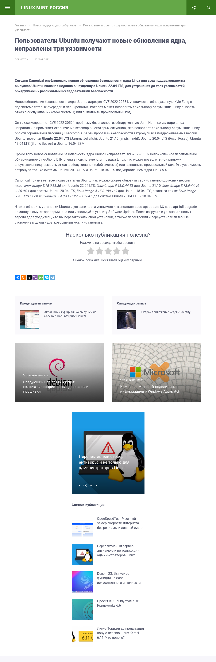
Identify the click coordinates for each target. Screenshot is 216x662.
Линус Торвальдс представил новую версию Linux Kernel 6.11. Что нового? (120, 633)
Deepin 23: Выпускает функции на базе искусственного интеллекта (119, 578)
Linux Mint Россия (44, 7)
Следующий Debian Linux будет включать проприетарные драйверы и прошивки (55, 386)
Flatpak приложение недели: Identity (165, 312)
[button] (80, 485)
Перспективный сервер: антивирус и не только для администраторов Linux (104, 462)
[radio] (91, 252)
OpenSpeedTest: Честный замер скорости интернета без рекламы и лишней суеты (120, 523)
